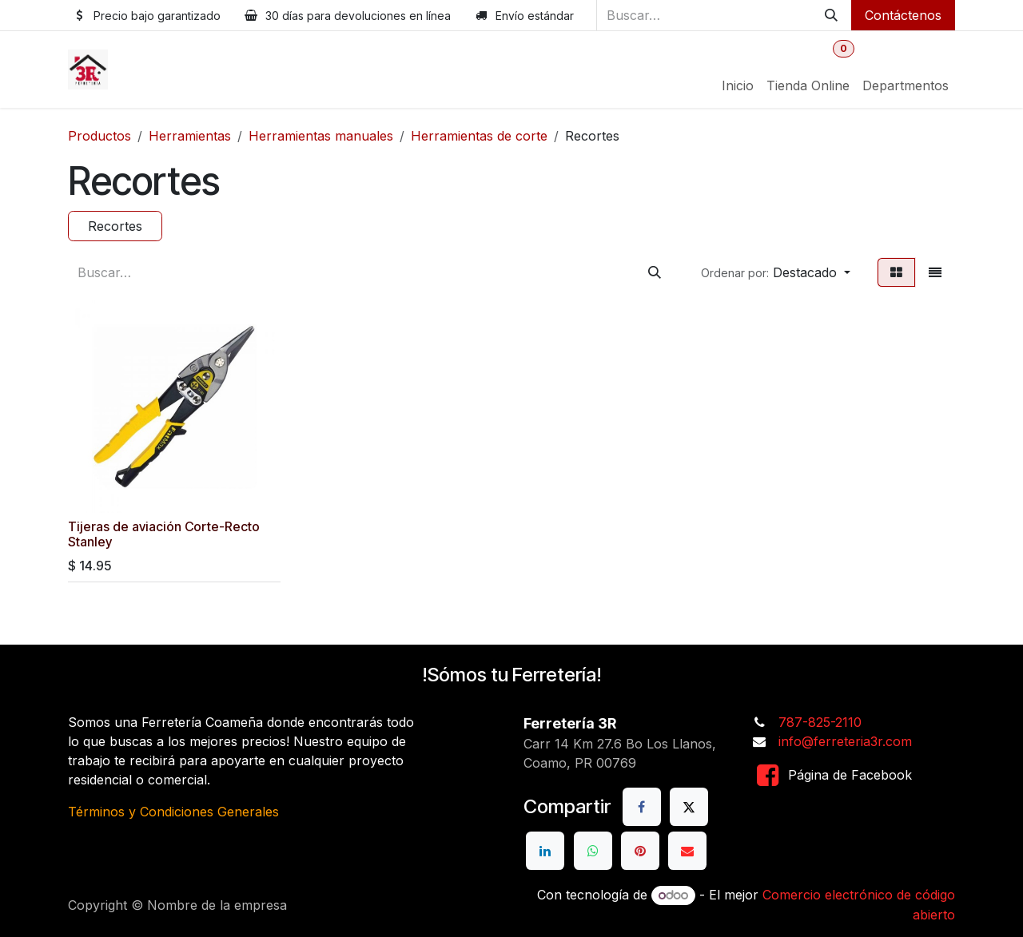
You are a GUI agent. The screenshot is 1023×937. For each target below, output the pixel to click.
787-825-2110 (820, 722)
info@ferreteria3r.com (845, 741)
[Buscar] (831, 15)
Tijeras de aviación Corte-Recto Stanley (164, 533)
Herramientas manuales (321, 136)
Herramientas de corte (479, 136)
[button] (775, 272)
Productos (99, 136)
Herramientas (190, 136)
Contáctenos (903, 15)
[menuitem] (737, 85)
